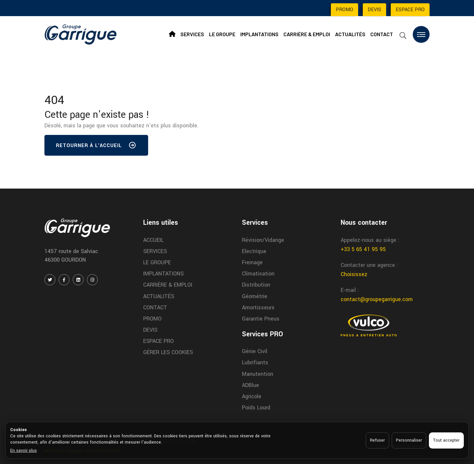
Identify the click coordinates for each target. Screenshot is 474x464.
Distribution (256, 285)
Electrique (254, 251)
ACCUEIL (153, 240)
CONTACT (381, 34)
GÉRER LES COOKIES (168, 352)
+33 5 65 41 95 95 (363, 249)
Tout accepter (446, 440)
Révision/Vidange (263, 240)
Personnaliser (409, 440)
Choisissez (354, 274)
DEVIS (374, 9)
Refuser (377, 440)
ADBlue (250, 385)
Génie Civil (254, 351)
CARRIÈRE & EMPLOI (306, 34)
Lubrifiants (255, 362)
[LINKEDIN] (78, 279)
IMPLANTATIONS (259, 34)
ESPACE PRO (410, 9)
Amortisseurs (258, 307)
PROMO (344, 9)
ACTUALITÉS (350, 34)
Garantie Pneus (260, 318)
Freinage (252, 262)
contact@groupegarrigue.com (377, 299)
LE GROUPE (222, 34)
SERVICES (192, 34)
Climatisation (258, 273)
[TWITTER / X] (49, 279)
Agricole (251, 396)
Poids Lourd (256, 407)
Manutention (257, 374)
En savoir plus (23, 450)
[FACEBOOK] (64, 279)
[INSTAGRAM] (92, 279)
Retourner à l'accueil (96, 147)
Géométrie (254, 296)
